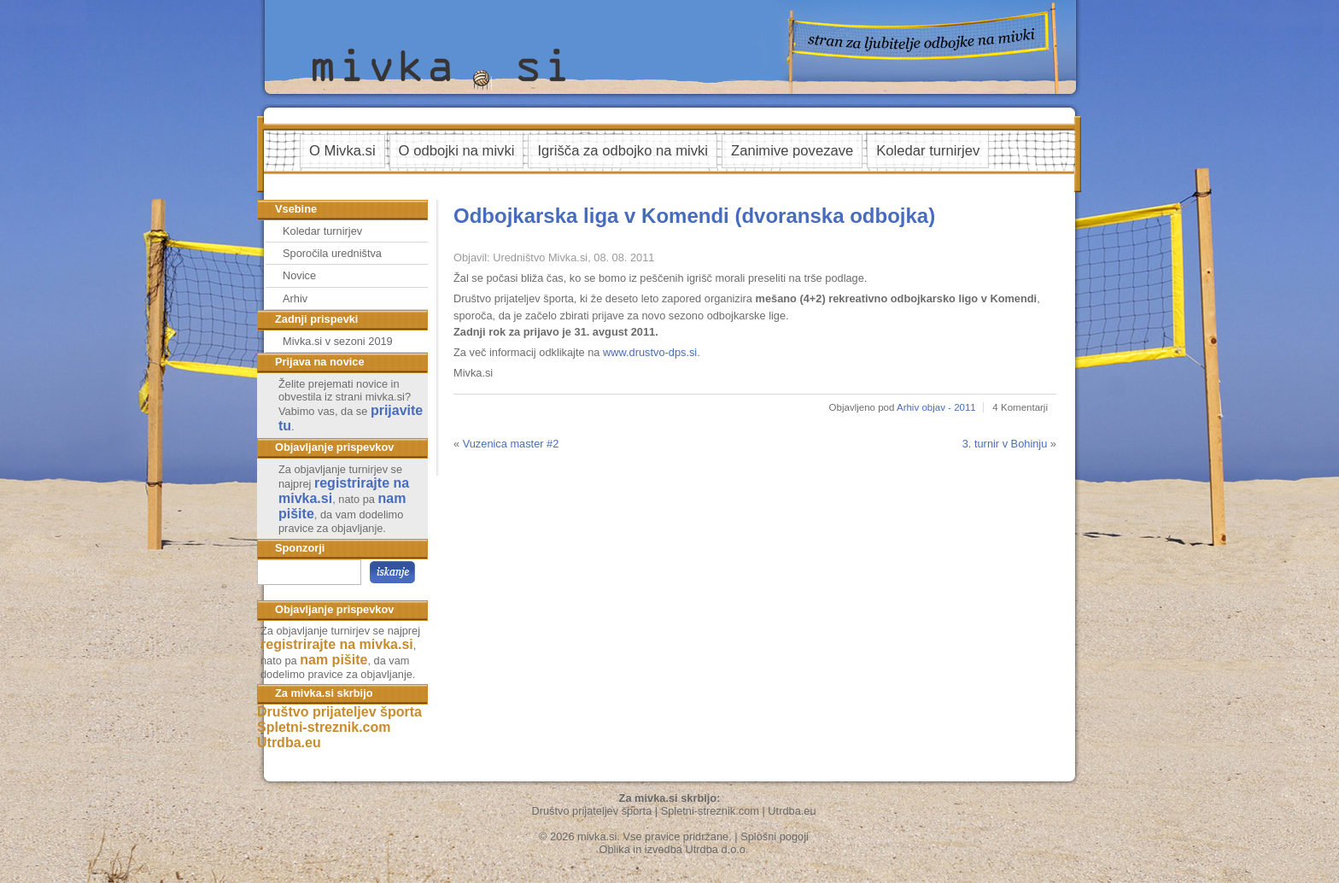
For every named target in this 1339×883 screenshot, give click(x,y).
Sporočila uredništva (332, 253)
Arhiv (295, 298)
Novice (299, 275)
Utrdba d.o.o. (717, 849)
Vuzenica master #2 (511, 443)
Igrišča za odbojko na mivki (622, 151)
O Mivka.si (342, 151)
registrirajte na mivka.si (336, 644)
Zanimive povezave (792, 151)
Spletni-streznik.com (323, 727)
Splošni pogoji (774, 836)
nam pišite (333, 659)
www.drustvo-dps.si (650, 352)
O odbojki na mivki (457, 151)
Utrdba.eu (289, 742)
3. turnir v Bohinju (1005, 443)
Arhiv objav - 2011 (936, 407)
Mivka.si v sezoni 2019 (338, 341)
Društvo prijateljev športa (339, 712)
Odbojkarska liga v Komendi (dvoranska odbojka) (694, 215)
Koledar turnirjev (927, 151)
